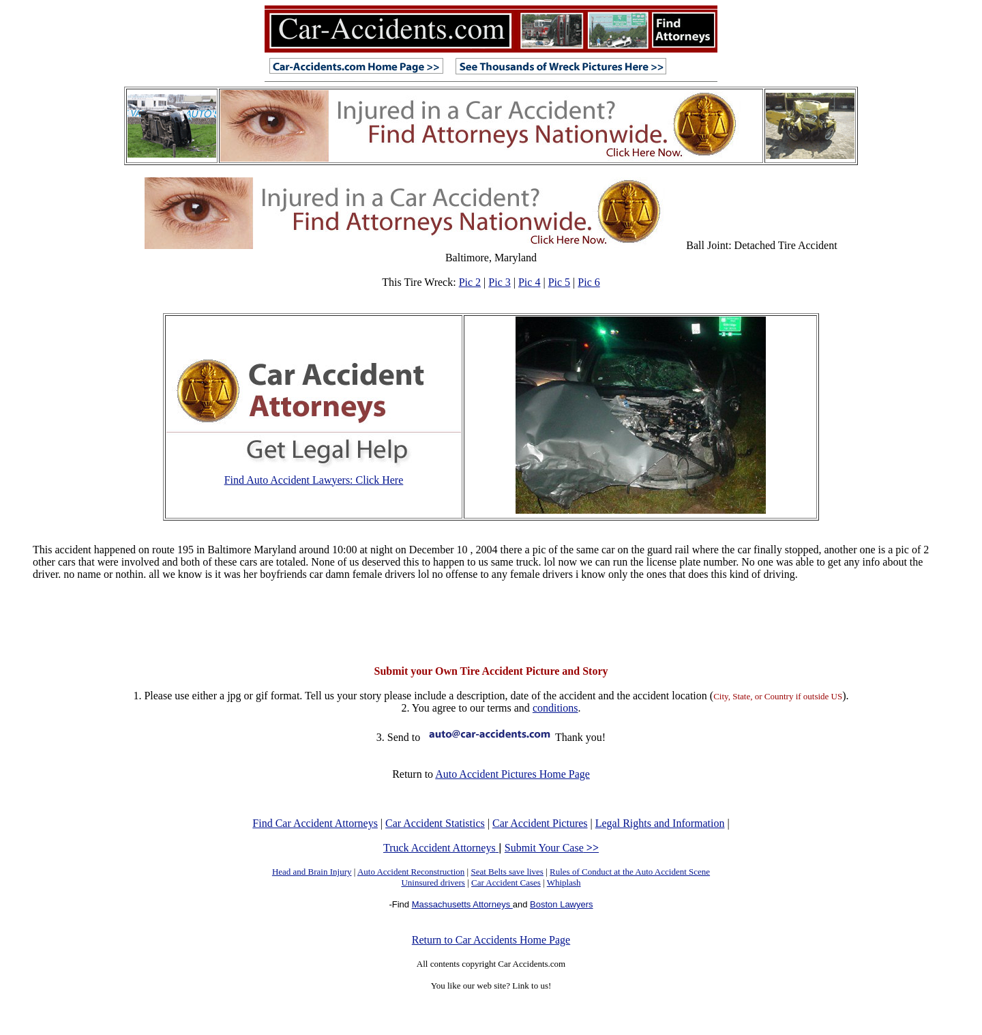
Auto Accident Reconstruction (410, 871)
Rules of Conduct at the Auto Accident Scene (630, 871)
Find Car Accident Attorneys (315, 823)
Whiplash (564, 882)
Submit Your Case (552, 848)
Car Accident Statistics (435, 823)
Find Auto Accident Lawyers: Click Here (314, 480)
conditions (555, 708)
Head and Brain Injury (312, 871)
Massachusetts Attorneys (462, 904)
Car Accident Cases (506, 882)
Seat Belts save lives (507, 871)
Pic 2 (470, 282)
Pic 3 (499, 282)
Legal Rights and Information (660, 823)
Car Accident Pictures (540, 823)
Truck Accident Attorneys (441, 848)
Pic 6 (588, 282)
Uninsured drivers (433, 882)
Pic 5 (559, 282)
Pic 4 (529, 282)
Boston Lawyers (561, 904)
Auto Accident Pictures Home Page (512, 774)
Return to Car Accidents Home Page (491, 940)
